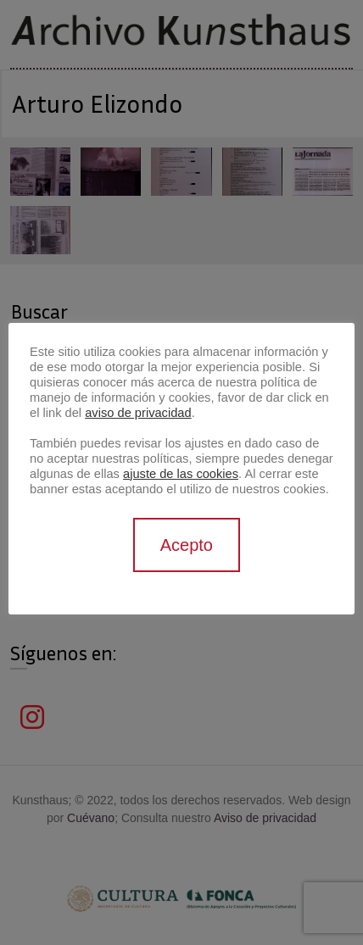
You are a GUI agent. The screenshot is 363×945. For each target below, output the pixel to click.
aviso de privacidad (138, 413)
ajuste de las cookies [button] (180, 474)
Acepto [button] (186, 545)
